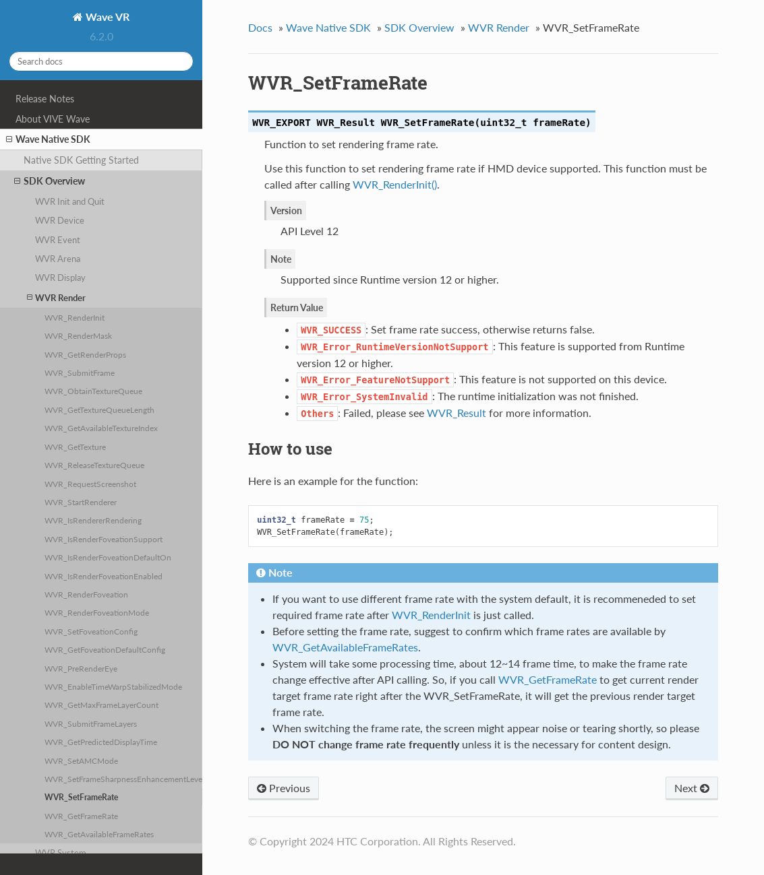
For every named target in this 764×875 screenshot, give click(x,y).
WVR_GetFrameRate (81, 815)
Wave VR (106, 16)
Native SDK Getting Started (81, 160)
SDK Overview (49, 181)
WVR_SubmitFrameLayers (91, 723)
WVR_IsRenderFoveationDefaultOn (108, 557)
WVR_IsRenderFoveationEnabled (104, 576)
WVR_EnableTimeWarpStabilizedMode (113, 686)
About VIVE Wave (53, 119)
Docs (260, 27)
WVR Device (59, 220)
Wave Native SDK (48, 139)
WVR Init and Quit (70, 201)
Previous (283, 787)
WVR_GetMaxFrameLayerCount (101, 704)
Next (691, 787)
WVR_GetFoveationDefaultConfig (105, 649)
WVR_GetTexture (75, 446)
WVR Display (60, 277)
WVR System (60, 852)
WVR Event (57, 239)
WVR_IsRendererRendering (93, 520)
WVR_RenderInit (75, 317)
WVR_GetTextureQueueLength (99, 409)
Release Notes (45, 98)
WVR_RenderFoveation (86, 594)
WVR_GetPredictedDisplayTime (101, 741)
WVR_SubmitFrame (80, 372)
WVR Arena (57, 258)
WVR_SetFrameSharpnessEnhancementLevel (123, 778)
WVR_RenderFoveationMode (97, 612)
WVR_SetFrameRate (81, 797)
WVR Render (56, 297)
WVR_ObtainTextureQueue (93, 390)
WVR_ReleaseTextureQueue (94, 464)
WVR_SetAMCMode (81, 760)
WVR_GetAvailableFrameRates (99, 834)
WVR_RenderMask (78, 335)
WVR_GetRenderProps (85, 354)
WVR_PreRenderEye (81, 668)
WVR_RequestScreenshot (90, 483)
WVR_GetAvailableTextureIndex (101, 427)
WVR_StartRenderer (81, 502)
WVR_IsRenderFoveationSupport (104, 539)
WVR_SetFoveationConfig (91, 631)
